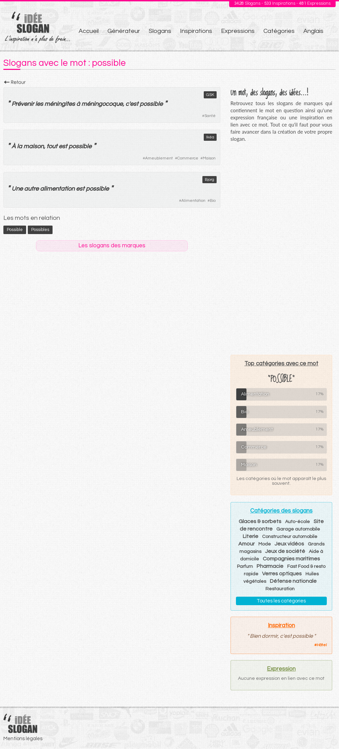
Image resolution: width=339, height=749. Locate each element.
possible (151, 104)
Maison (209, 158)
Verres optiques (282, 573)
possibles (40, 229)
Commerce (187, 158)
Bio (213, 200)
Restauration (280, 589)
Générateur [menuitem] (123, 31)
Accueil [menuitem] (89, 31)
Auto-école (297, 521)
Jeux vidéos (289, 543)
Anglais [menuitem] (313, 31)
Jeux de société (285, 551)
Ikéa (210, 137)
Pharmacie (270, 566)
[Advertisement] (281, 248)
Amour (246, 543)
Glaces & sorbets (260, 521)
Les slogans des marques (111, 246)
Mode (264, 544)
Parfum (245, 566)
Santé (210, 116)
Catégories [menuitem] (279, 31)
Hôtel (322, 645)
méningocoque (102, 104)
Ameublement (159, 158)
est (134, 104)
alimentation (57, 189)
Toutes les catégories (281, 600)
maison (33, 146)
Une (17, 189)
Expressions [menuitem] (238, 31)
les (39, 104)
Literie (250, 536)
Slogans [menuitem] (160, 31)
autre (31, 189)
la (19, 146)
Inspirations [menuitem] (196, 31)
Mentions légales (22, 738)
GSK (210, 95)
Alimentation (193, 200)
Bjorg (209, 179)
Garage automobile (298, 529)
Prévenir (23, 104)
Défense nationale (293, 581)
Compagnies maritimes (291, 558)
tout (51, 146)
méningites (59, 104)
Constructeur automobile (289, 536)
